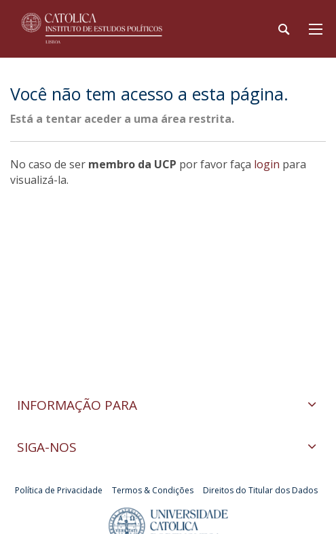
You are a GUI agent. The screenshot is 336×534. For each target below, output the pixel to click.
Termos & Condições (152, 490)
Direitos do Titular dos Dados (260, 490)
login (267, 164)
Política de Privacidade (58, 490)
